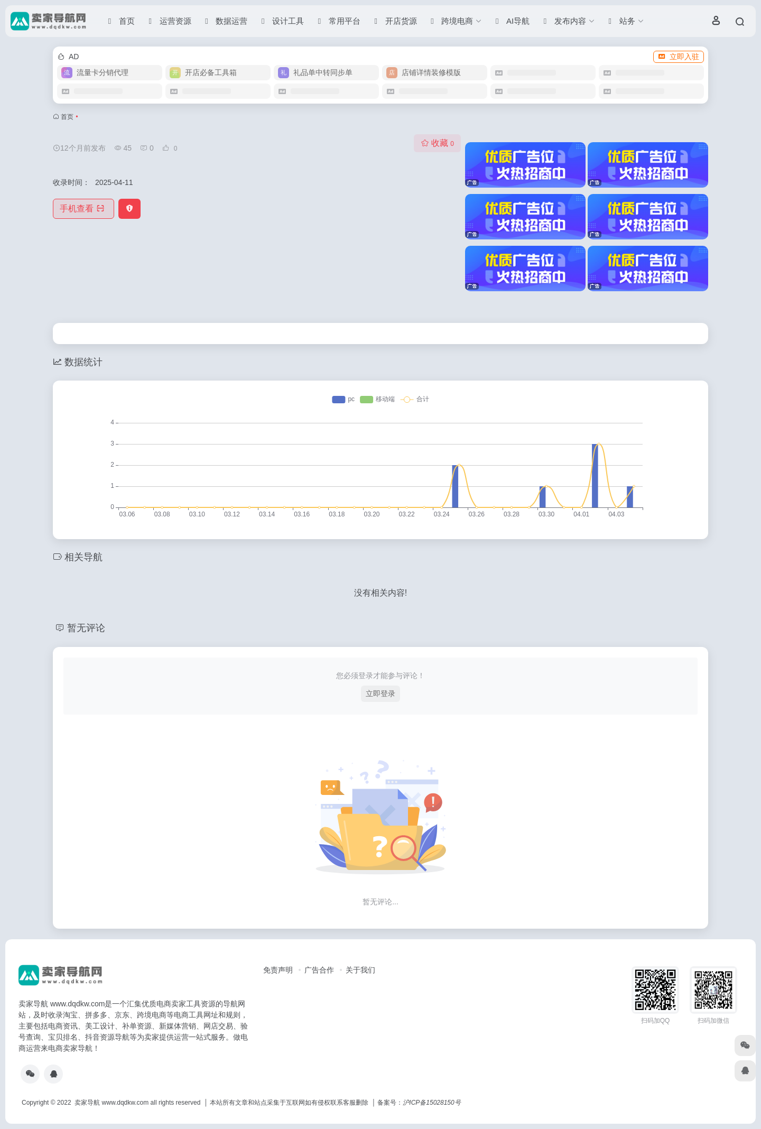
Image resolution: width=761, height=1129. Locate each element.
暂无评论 (86, 628)
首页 (67, 117)
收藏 (437, 142)
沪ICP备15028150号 (431, 1102)
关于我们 (360, 970)
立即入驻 (678, 56)
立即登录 (380, 693)
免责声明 (278, 970)
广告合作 (319, 970)
